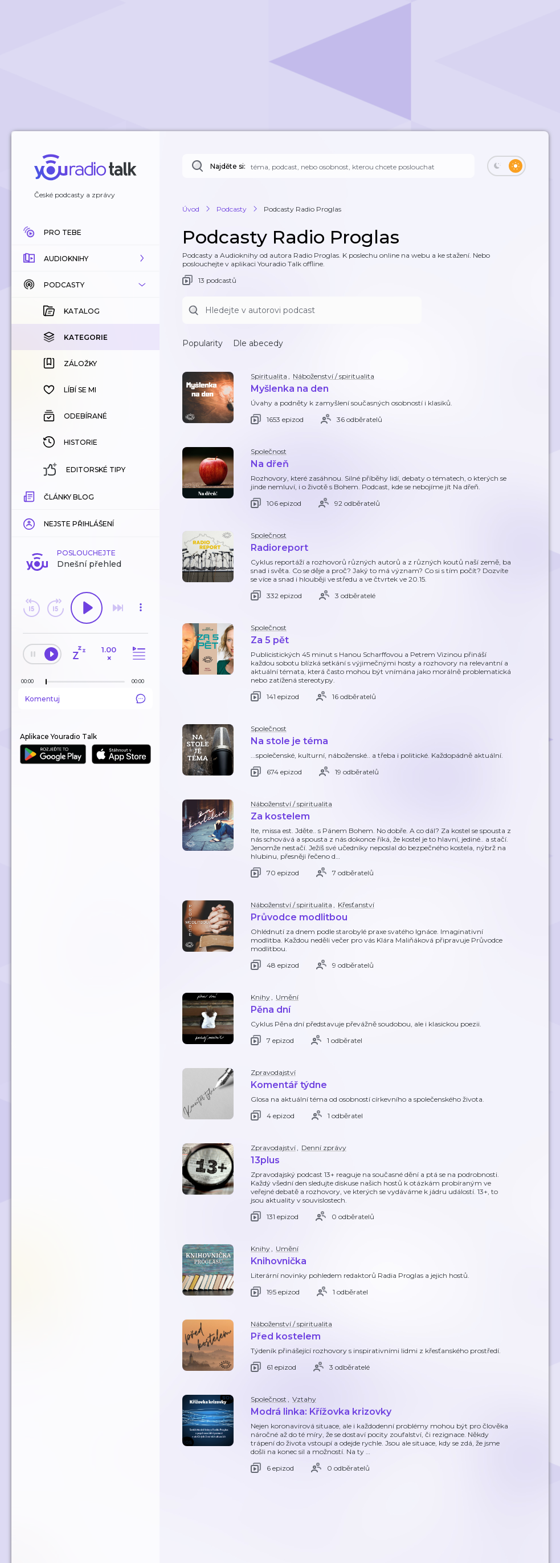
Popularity (202, 343)
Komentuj (85, 698)
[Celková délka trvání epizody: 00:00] (141, 681)
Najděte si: (228, 166)
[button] (85, 258)
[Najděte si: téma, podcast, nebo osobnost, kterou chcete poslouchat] (328, 166)
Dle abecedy (258, 343)
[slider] (46, 682)
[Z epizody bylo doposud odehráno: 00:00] (30, 681)
